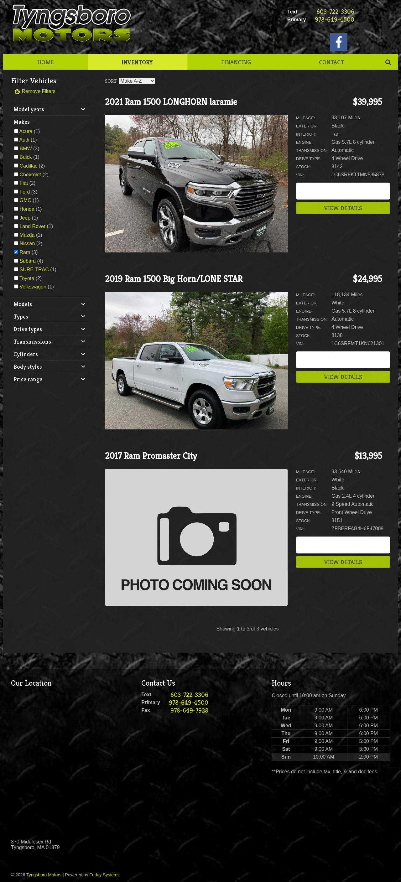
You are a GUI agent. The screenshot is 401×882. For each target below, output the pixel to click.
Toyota (26, 278)
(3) (29, 148)
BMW (25, 148)
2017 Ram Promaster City (151, 455)
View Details (343, 208)
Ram (24, 252)
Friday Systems (104, 874)
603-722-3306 (335, 12)
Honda (26, 209)
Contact (331, 62)
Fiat (23, 183)
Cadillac (28, 166)
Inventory (137, 62)
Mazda (26, 235)
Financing (236, 62)
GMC (25, 200)
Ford (24, 192)
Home (45, 62)
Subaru (27, 261)
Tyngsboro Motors (43, 874)
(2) (32, 166)
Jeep (24, 217)
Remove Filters (34, 91)
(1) (29, 131)
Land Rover (32, 226)
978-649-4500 (334, 19)
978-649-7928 (189, 710)
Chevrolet (30, 174)
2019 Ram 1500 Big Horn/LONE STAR (173, 278)
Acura (26, 131)
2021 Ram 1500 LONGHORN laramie (171, 101)
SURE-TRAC (34, 269)
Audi (24, 140)
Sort (111, 81)
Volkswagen (32, 286)
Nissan (27, 243)
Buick (25, 157)
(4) (31, 261)
